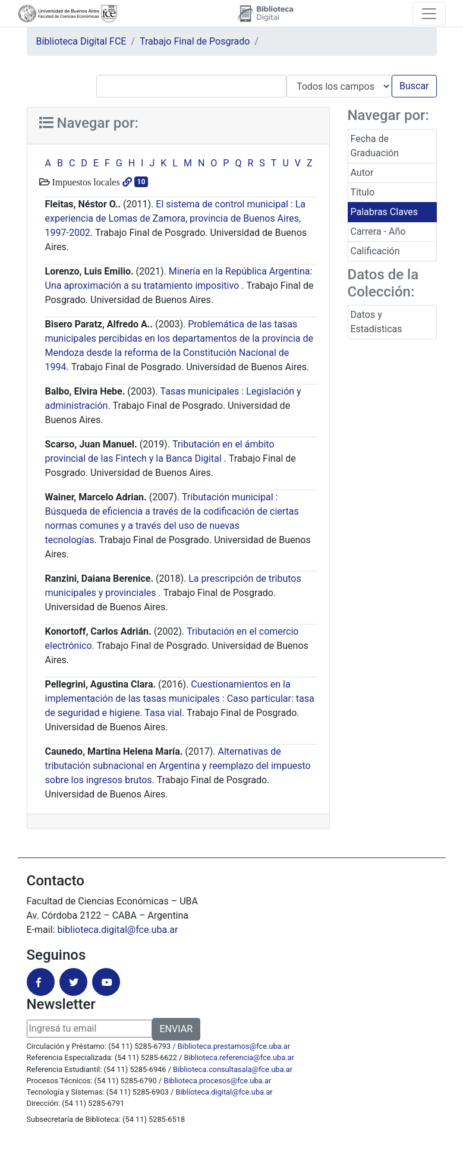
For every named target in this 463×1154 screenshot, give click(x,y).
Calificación (375, 251)
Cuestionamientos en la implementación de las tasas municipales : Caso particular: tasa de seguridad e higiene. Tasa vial (179, 698)
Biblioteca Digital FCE (81, 41)
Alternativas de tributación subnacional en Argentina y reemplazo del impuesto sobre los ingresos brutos (178, 766)
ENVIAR (176, 1029)
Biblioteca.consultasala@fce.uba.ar (232, 1069)
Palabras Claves (384, 211)
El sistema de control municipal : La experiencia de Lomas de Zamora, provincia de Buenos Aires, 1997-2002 (175, 218)
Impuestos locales (85, 182)
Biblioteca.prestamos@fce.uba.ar (234, 1046)
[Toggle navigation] (429, 14)
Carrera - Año (378, 231)
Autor (362, 172)
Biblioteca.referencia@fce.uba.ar (239, 1057)
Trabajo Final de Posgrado (195, 41)
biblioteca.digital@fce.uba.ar (117, 929)
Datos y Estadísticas (376, 322)
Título (363, 192)
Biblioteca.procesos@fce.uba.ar (217, 1080)
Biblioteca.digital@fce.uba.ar (224, 1091)
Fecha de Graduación (375, 146)
